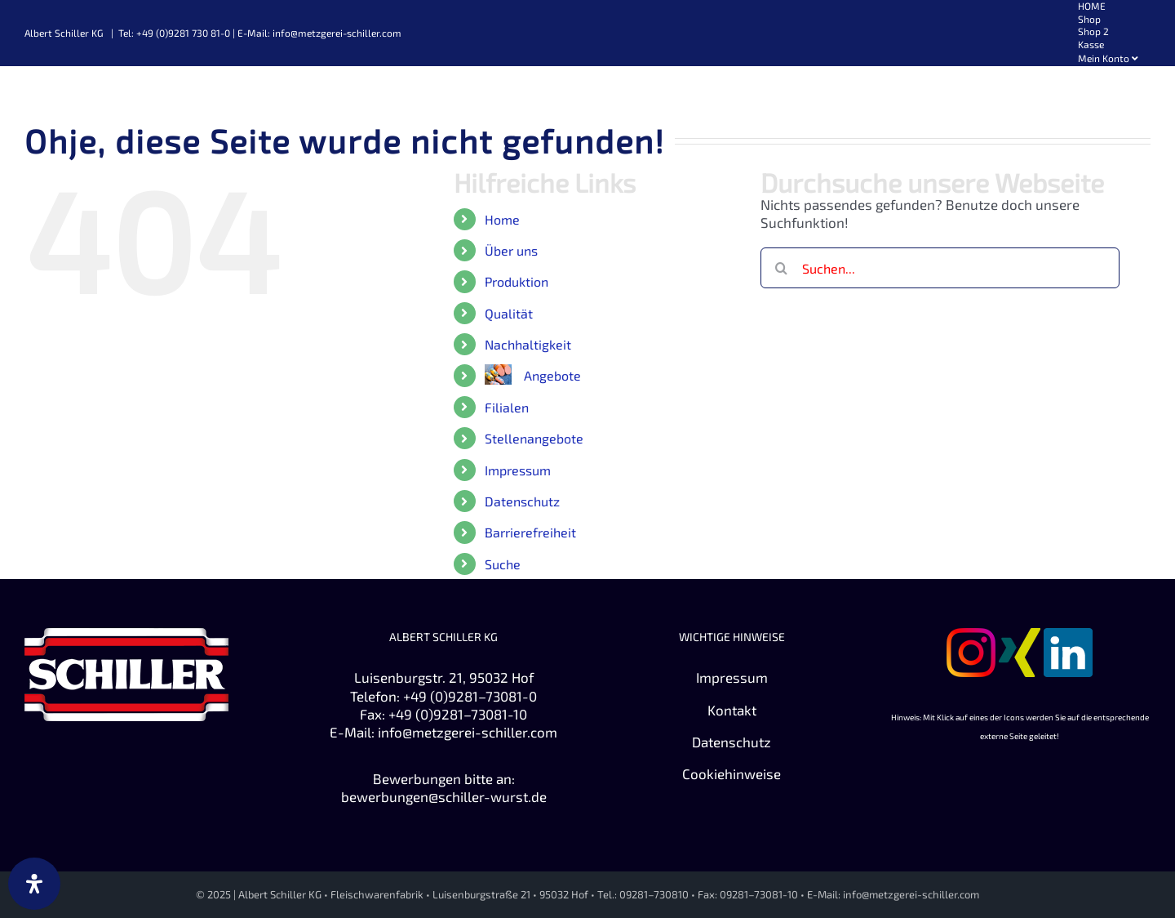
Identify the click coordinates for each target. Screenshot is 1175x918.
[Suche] (780, 267)
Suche (503, 564)
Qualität (509, 313)
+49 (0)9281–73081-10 (457, 714)
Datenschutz (522, 501)
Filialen (507, 407)
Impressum (518, 470)
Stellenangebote (534, 438)
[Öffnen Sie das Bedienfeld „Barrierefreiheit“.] (34, 884)
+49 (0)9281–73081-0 (470, 696)
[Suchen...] (940, 267)
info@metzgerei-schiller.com (467, 732)
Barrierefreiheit (530, 532)
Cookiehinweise (731, 773)
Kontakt (731, 710)
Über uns (511, 250)
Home (502, 219)
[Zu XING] (1019, 637)
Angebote (552, 375)
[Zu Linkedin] (1068, 637)
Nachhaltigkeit (528, 344)
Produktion (516, 281)
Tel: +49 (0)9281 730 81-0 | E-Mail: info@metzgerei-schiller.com (259, 32)
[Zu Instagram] (971, 637)
